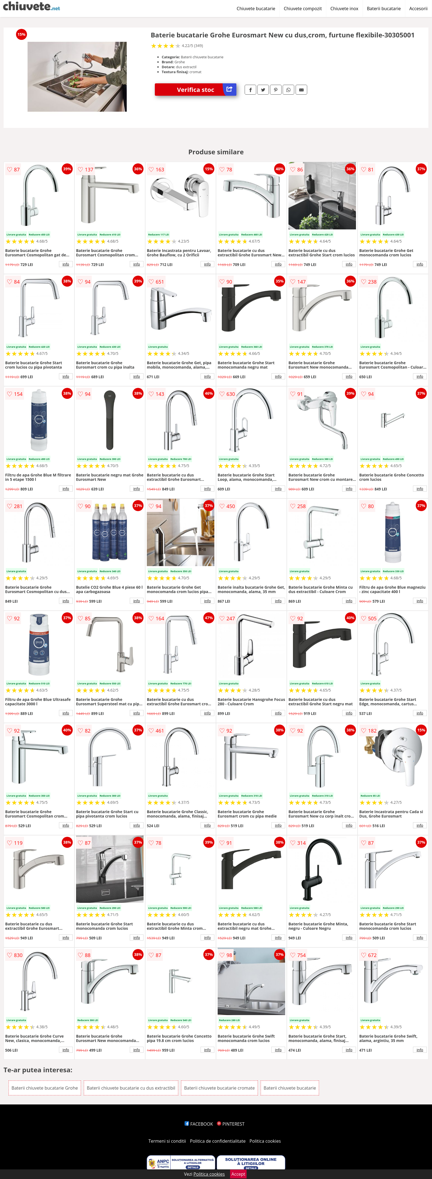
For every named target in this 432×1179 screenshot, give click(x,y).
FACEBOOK (199, 1124)
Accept (238, 1174)
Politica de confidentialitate (218, 1141)
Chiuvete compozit (303, 9)
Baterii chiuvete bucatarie (290, 1088)
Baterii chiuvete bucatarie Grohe (45, 1088)
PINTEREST (230, 1124)
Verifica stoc (206, 89)
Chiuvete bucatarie (256, 9)
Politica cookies (265, 1141)
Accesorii (418, 9)
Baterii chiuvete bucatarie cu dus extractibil (131, 1088)
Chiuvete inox (344, 9)
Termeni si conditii (167, 1141)
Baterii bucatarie (384, 9)
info (66, 264)
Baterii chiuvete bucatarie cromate (219, 1088)
